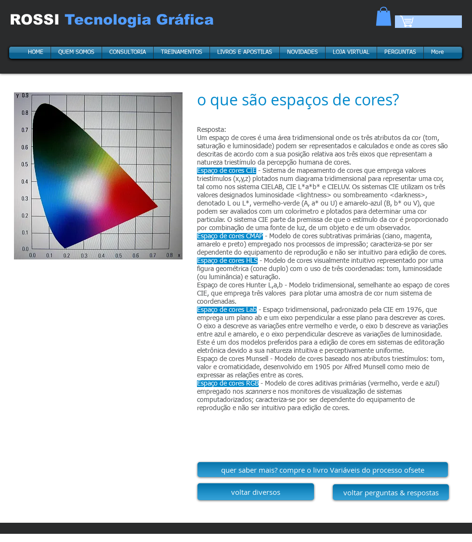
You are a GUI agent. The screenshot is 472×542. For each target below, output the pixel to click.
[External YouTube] (98, 328)
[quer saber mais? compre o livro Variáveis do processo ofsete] (322, 469)
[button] (384, 16)
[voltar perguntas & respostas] (391, 492)
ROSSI (37, 19)
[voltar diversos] (255, 491)
